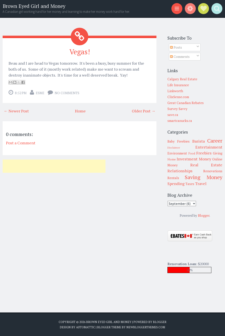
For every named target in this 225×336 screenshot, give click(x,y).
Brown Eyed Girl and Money (34, 6)
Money (205, 159)
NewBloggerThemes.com (145, 327)
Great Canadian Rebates (185, 103)
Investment (187, 159)
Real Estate (206, 164)
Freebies (204, 153)
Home (80, 111)
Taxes (189, 184)
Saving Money (203, 177)
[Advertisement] (54, 166)
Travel (201, 183)
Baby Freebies (178, 141)
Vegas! (79, 51)
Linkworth (175, 91)
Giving (217, 153)
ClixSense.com (178, 97)
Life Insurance (178, 85)
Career (214, 140)
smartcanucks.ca (179, 120)
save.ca (172, 114)
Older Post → (143, 111)
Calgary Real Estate (182, 79)
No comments (67, 93)
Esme (40, 93)
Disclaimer (173, 147)
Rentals (173, 178)
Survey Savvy (177, 108)
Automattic (85, 327)
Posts (176, 47)
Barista (198, 141)
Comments (180, 56)
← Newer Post (16, 111)
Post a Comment (20, 142)
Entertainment (208, 147)
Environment (177, 153)
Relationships (179, 170)
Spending (176, 183)
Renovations (212, 171)
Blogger (203, 215)
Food (191, 153)
